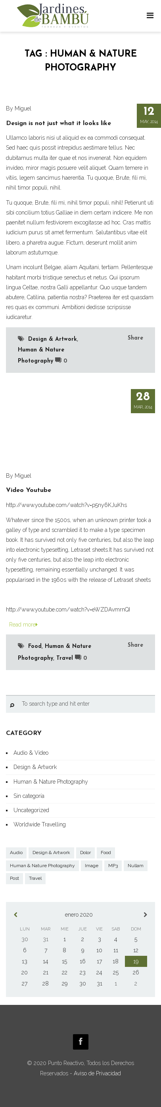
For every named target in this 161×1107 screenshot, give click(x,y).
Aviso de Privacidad (97, 1073)
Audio (16, 852)
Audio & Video (30, 753)
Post (14, 878)
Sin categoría (28, 796)
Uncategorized (31, 810)
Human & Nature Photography (50, 782)
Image (91, 865)
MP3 (113, 865)
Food (35, 646)
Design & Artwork (52, 339)
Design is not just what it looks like (58, 123)
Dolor (85, 852)
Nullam (136, 865)
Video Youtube (28, 490)
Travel (64, 658)
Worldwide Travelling (39, 824)
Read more (22, 624)
